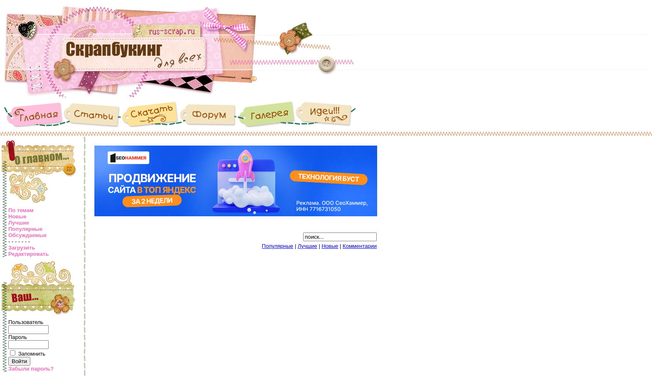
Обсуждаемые (27, 235)
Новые (17, 216)
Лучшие (18, 223)
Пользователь (25, 322)
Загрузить (21, 248)
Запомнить (31, 354)
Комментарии (360, 246)
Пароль (17, 337)
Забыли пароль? (31, 369)
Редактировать (28, 254)
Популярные (25, 229)
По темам (21, 210)
